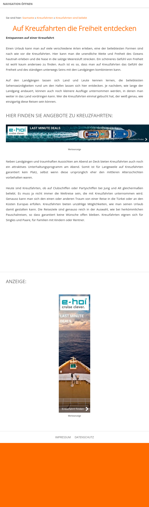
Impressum (63, 437)
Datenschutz (84, 437)
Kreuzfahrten (45, 18)
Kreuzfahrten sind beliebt (71, 18)
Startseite (28, 18)
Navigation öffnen (18, 4)
